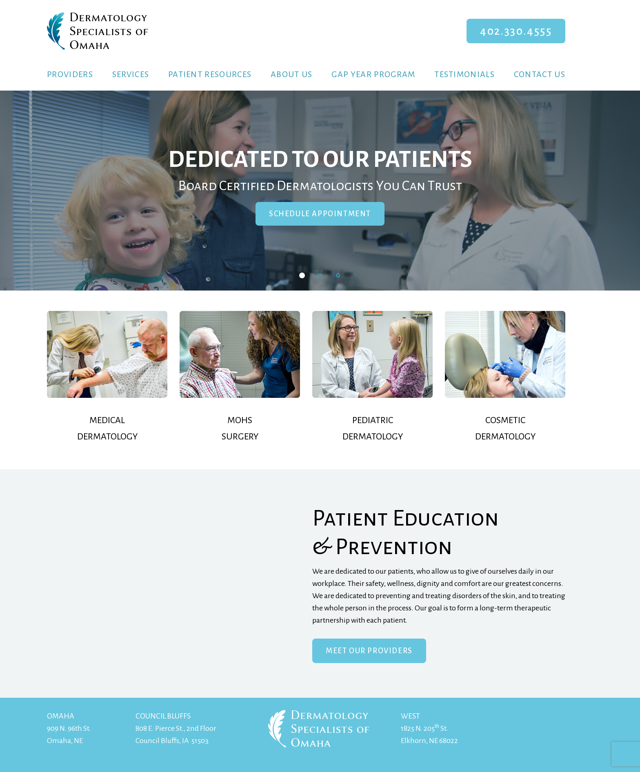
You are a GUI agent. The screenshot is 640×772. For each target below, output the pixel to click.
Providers (70, 74)
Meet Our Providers (369, 651)
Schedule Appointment (320, 214)
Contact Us (539, 74)
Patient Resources (209, 74)
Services (130, 74)
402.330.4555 (516, 31)
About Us (292, 74)
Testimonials (464, 74)
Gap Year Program (373, 74)
